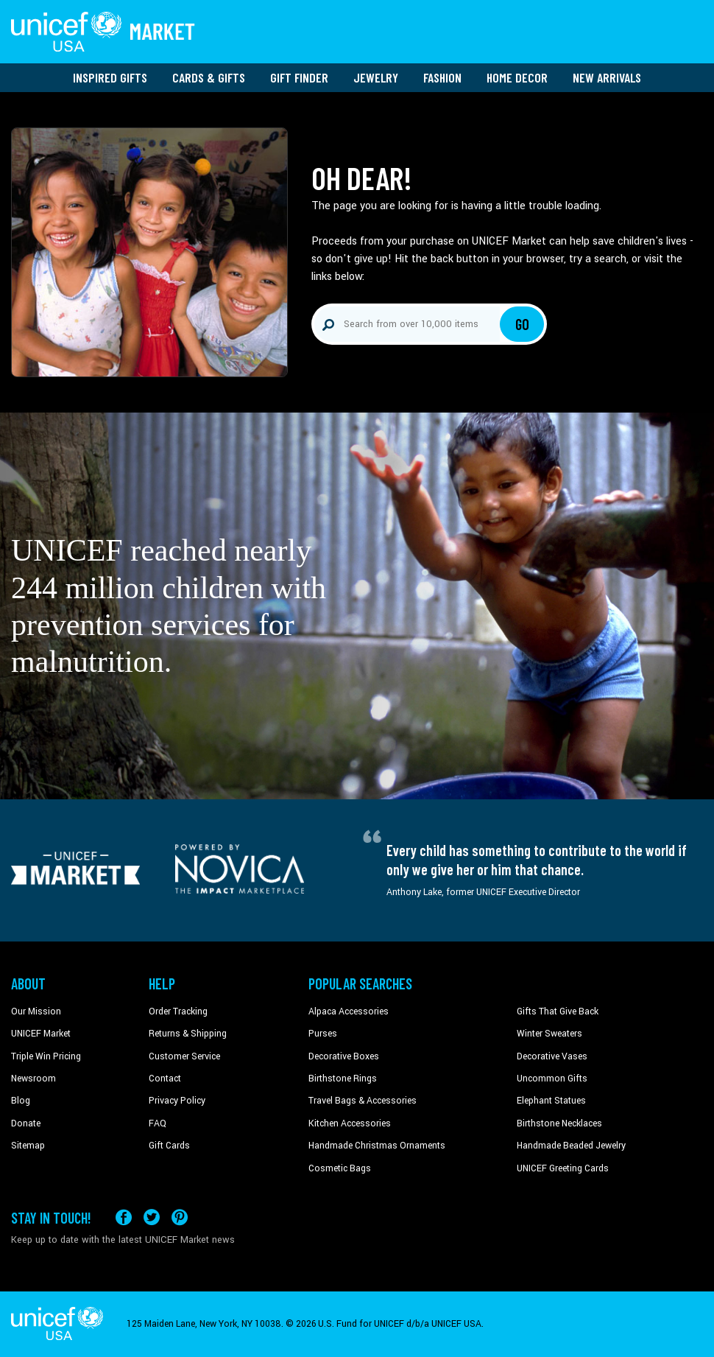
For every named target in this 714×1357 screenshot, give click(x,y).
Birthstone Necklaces (559, 1123)
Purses (322, 1033)
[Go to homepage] (103, 32)
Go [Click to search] (522, 324)
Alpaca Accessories (348, 1011)
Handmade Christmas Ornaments (376, 1145)
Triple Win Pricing (46, 1056)
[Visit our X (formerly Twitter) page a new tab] (151, 1217)
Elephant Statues (551, 1100)
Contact (165, 1078)
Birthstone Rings (342, 1078)
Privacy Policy (177, 1100)
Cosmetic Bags (339, 1168)
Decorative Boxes (343, 1056)
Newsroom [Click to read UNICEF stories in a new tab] (33, 1078)
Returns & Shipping (188, 1033)
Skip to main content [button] (357, 0)
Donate (25, 1123)
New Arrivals (607, 77)
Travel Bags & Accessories (362, 1100)
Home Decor (517, 77)
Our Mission (36, 1011)
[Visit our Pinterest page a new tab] (179, 1217)
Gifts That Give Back (557, 1011)
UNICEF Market (41, 1033)
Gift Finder (299, 77)
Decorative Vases (552, 1056)
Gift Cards (169, 1145)
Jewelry (375, 77)
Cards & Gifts (208, 77)
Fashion (442, 77)
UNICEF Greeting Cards (563, 1168)
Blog (20, 1100)
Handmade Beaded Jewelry (571, 1145)
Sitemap (28, 1145)
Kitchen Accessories (349, 1123)
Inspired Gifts (110, 77)
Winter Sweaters (549, 1033)
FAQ (157, 1123)
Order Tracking (178, 1011)
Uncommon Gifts (552, 1078)
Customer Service (184, 1056)
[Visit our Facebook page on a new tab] (123, 1217)
